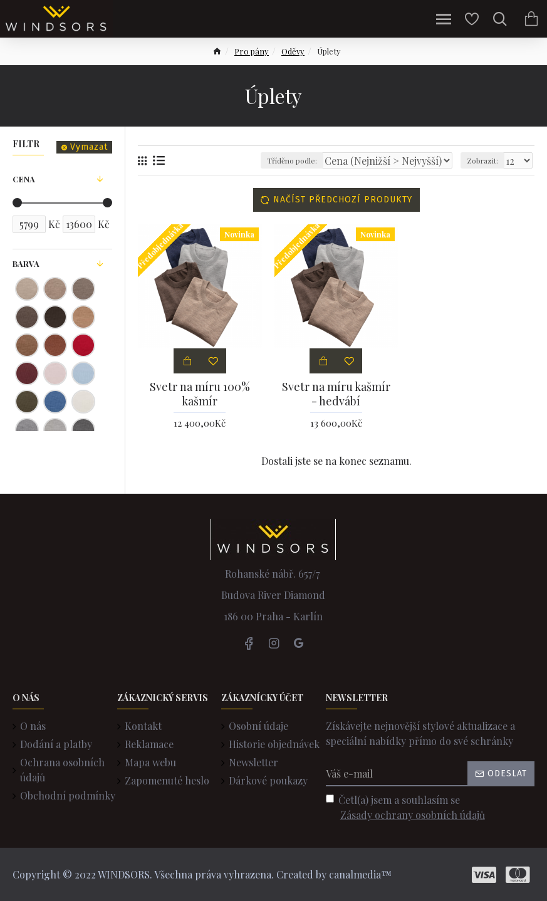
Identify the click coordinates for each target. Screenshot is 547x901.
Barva (26, 263)
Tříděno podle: (292, 160)
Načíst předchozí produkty (342, 199)
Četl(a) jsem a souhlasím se (406, 808)
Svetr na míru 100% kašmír (200, 394)
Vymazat (89, 147)
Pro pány (251, 51)
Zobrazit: (482, 160)
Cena (24, 179)
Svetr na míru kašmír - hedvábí (336, 394)
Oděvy (293, 51)
